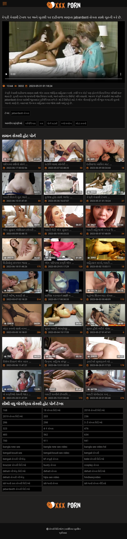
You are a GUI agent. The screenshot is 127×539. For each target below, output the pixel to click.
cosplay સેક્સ (91, 465)
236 (86, 416)
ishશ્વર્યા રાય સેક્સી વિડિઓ (16, 483)
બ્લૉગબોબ (66, 123)
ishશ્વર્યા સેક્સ (51, 483)
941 (86, 440)
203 (46, 416)
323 (5, 428)
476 (86, 428)
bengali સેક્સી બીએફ (14, 459)
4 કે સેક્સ (48, 428)
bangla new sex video (55, 446)
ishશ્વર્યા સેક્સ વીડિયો (95, 483)
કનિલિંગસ (30, 123)
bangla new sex (11, 446)
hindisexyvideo (92, 477)
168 (5, 410)
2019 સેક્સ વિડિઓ (13, 416)
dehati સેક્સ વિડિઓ (94, 471)
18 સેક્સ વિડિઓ (52, 410)
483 (5, 434)
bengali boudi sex (12, 452)
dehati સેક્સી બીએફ (13, 477)
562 (46, 434)
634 (86, 434)
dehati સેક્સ (50, 471)
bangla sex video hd (95, 446)
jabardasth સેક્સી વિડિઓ (16, 489)
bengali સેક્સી (91, 452)
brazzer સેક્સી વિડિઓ (14, 465)
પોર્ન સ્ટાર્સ (52, 123)
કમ (41, 123)
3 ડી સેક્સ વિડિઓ (93, 422)
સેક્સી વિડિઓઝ (56, 529)
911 (46, 440)
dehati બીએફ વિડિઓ (14, 471)
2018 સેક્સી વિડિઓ (94, 410)
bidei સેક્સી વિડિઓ (94, 459)
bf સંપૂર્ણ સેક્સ (51, 459)
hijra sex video (51, 477)
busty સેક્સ (50, 465)
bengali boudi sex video (56, 452)
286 (5, 422)
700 (5, 440)
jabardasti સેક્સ (20, 113)
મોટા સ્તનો (81, 123)
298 (46, 422)
